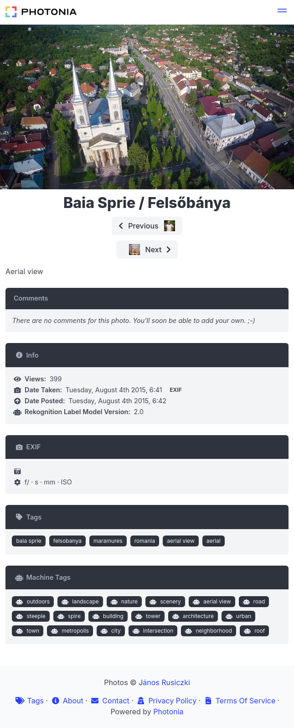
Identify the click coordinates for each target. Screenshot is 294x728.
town (26, 630)
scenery (164, 601)
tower (146, 616)
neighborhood (207, 630)
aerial (213, 540)
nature (123, 601)
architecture (192, 616)
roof (253, 630)
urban (237, 616)
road (253, 601)
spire (68, 616)
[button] (282, 12)
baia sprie (28, 540)
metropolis (69, 630)
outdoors (32, 601)
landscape (79, 601)
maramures (108, 540)
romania (144, 540)
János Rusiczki (164, 682)
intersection (151, 630)
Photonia (168, 711)
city (109, 630)
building (107, 616)
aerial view (181, 540)
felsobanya (67, 540)
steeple (30, 616)
